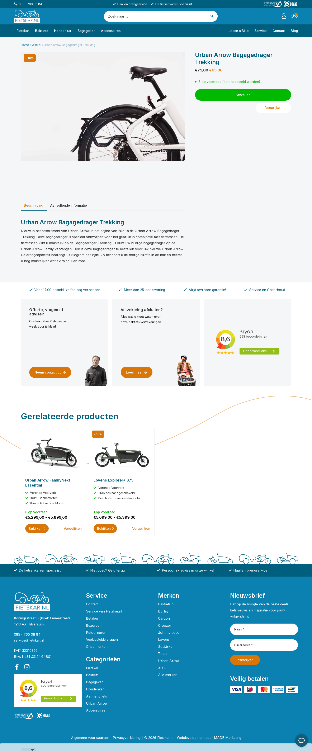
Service (261, 31)
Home (25, 45)
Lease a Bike (238, 31)
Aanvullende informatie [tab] (68, 205)
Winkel (36, 45)
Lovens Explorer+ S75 (113, 480)
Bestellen (280, 740)
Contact (279, 31)
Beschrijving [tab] (33, 205)
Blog (294, 31)
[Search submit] (212, 16)
